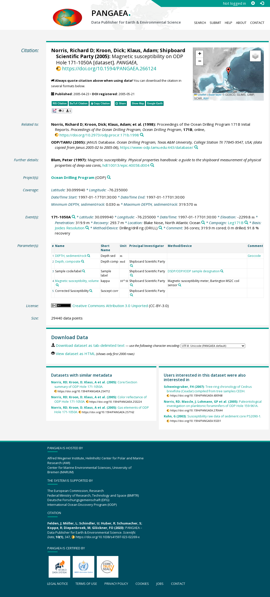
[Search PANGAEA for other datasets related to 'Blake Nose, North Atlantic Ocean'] (203, 223)
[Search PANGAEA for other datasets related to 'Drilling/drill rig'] (160, 228)
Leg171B (235, 222)
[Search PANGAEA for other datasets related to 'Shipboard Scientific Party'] (131, 265)
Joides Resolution (69, 227)
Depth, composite (67, 261)
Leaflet (200, 94)
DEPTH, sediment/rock (70, 256)
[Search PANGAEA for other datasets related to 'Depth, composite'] (82, 261)
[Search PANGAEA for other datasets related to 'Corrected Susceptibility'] (90, 290)
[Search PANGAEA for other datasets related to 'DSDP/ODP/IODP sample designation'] (221, 271)
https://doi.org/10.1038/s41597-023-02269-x (108, 537)
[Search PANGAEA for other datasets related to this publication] (142, 135)
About (241, 22)
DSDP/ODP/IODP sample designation (194, 271)
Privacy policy (116, 583)
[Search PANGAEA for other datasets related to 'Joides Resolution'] (87, 228)
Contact (257, 22)
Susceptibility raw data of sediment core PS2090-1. (212, 416)
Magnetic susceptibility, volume (77, 281)
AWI (205, 98)
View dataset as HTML (75, 353)
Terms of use (86, 583)
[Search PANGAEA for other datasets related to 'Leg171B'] (246, 223)
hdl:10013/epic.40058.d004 (125, 165)
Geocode (254, 256)
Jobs (160, 583)
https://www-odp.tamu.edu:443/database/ (156, 147)
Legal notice (57, 583)
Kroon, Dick (110, 50)
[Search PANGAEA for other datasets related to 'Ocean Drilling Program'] (109, 177)
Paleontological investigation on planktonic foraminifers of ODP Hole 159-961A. (213, 403)
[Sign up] (252, 3)
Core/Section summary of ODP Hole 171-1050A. (94, 384)
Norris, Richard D (72, 50)
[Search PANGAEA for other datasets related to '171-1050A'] (73, 217)
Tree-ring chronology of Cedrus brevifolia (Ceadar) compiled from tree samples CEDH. (208, 389)
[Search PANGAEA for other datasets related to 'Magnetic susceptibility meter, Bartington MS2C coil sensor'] (179, 284)
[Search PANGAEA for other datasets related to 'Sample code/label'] (83, 271)
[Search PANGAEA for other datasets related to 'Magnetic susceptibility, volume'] (57, 284)
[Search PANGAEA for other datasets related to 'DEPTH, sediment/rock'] (88, 255)
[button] (228, 71)
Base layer (215, 94)
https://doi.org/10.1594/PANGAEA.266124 (109, 68)
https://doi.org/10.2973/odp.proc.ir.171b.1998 (99, 134)
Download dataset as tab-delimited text (90, 345)
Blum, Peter (62, 159)
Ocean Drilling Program (72, 177)
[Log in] (261, 3)
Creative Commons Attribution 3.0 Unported (110, 305)
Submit (215, 22)
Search (200, 22)
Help (228, 22)
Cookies (142, 583)
